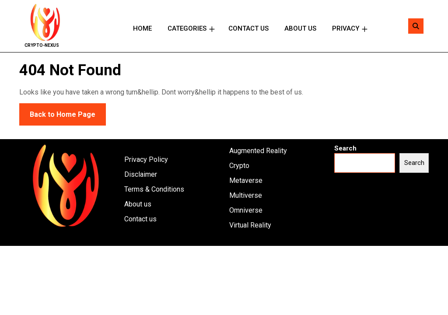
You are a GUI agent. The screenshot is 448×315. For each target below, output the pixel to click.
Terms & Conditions (154, 189)
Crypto (239, 165)
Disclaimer (140, 174)
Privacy (345, 28)
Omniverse (245, 210)
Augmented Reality (258, 151)
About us (300, 28)
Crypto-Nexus (41, 45)
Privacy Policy (146, 159)
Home (142, 28)
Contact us (248, 28)
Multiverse (245, 195)
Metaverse (245, 180)
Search (345, 148)
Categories (187, 28)
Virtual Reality (250, 225)
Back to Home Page (57, 111)
